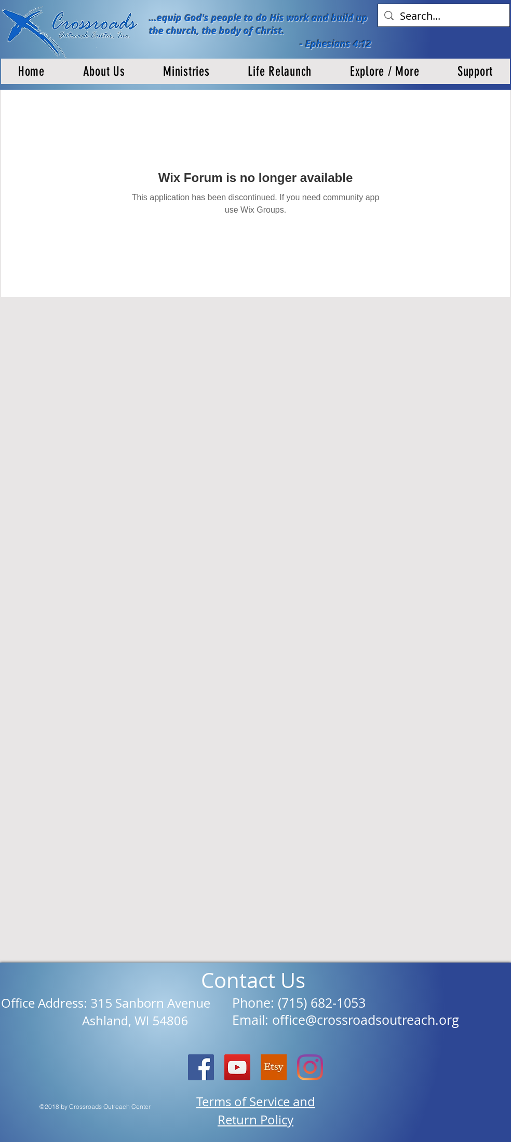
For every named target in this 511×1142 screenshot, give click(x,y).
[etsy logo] (274, 1067)
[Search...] (444, 16)
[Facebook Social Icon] (201, 1067)
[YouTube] (237, 1067)
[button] (104, 71)
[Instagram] (310, 1067)
